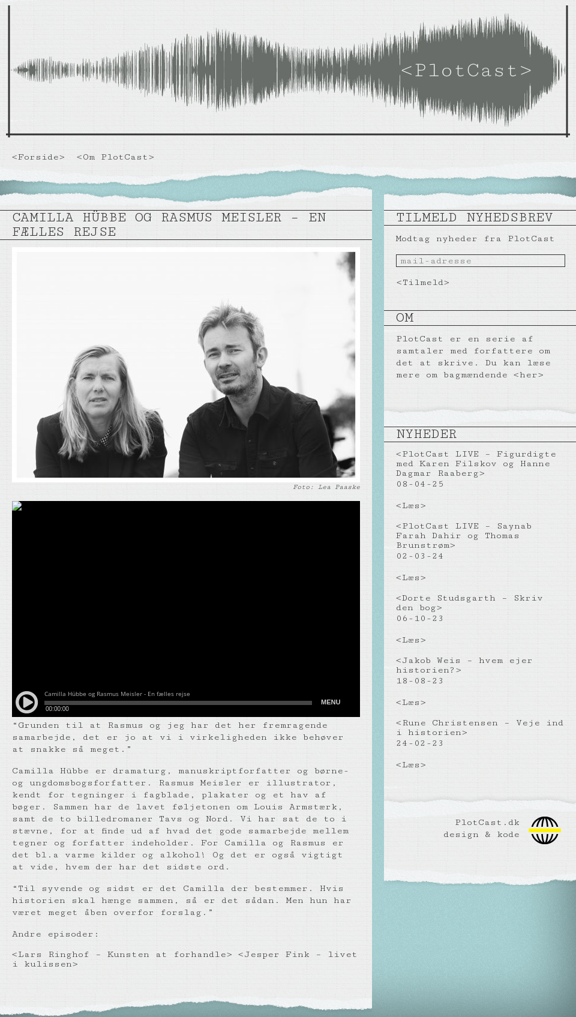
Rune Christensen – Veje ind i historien (479, 727)
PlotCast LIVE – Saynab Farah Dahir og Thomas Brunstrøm (464, 535)
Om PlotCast (115, 157)
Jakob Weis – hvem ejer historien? (464, 665)
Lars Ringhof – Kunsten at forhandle (122, 954)
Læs (411, 505)
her (529, 375)
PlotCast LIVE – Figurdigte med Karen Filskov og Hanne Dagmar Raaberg (476, 463)
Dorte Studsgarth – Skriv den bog (469, 603)
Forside (38, 157)
